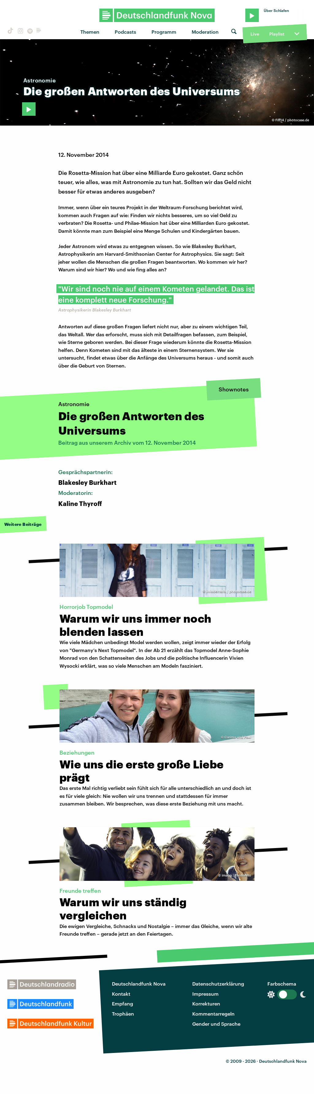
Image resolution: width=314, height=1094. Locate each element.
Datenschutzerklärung (218, 983)
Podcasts (125, 32)
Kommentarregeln (213, 1014)
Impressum (205, 994)
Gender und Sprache (216, 1024)
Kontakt (121, 994)
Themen (89, 32)
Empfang (122, 1003)
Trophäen (123, 1014)
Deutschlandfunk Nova (139, 983)
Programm (163, 32)
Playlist (276, 33)
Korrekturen (206, 1003)
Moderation (205, 32)
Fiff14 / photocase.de (292, 120)
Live (255, 33)
